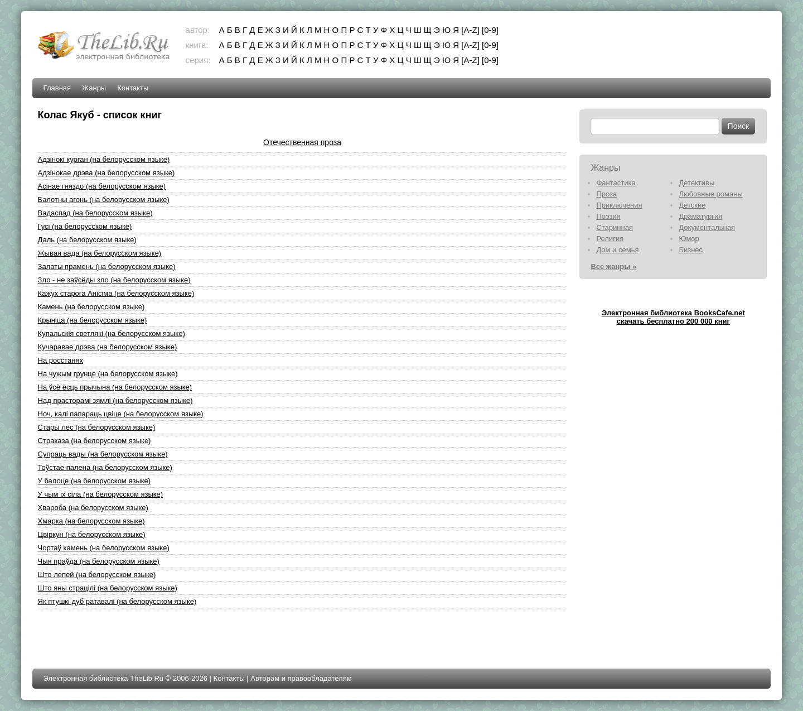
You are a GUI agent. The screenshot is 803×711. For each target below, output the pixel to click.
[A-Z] (470, 30)
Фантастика (615, 183)
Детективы (696, 183)
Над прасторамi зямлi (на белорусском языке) (115, 400)
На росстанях (60, 360)
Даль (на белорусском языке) (87, 240)
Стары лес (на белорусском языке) (97, 427)
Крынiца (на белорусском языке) (92, 320)
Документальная (707, 227)
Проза (606, 194)
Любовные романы (710, 194)
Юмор (689, 238)
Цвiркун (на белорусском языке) (92, 534)
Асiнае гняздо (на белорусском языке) (102, 186)
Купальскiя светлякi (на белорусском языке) (111, 333)
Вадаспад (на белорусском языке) (95, 213)
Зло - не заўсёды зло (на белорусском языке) (114, 280)
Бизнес (691, 250)
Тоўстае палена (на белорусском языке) (105, 467)
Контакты (132, 88)
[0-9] (490, 30)
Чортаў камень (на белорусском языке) (104, 548)
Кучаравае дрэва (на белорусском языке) (107, 347)
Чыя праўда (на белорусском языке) (98, 561)
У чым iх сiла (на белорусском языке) (100, 494)
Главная (57, 88)
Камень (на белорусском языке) (91, 306)
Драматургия (700, 216)
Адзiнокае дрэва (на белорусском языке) (106, 173)
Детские (692, 205)
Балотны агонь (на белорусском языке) (104, 199)
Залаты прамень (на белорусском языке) (107, 266)
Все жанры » (613, 266)
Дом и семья (617, 250)
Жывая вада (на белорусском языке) (100, 253)
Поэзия (608, 216)
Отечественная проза (302, 142)
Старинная (614, 227)
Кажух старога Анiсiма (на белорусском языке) (116, 293)
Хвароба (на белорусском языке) (93, 507)
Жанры (94, 88)
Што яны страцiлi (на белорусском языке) (107, 588)
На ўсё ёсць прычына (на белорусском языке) (115, 387)
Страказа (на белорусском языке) (94, 440)
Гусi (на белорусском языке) (85, 226)
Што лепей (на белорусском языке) (97, 574)
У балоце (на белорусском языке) (94, 481)
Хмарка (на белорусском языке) (91, 521)
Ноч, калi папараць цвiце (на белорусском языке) (121, 414)
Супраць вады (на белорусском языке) (103, 454)
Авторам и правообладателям (300, 678)
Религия (609, 238)
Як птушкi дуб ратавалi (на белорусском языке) (117, 601)
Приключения (619, 205)
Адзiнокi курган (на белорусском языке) (104, 159)
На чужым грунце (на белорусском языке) (108, 373)
